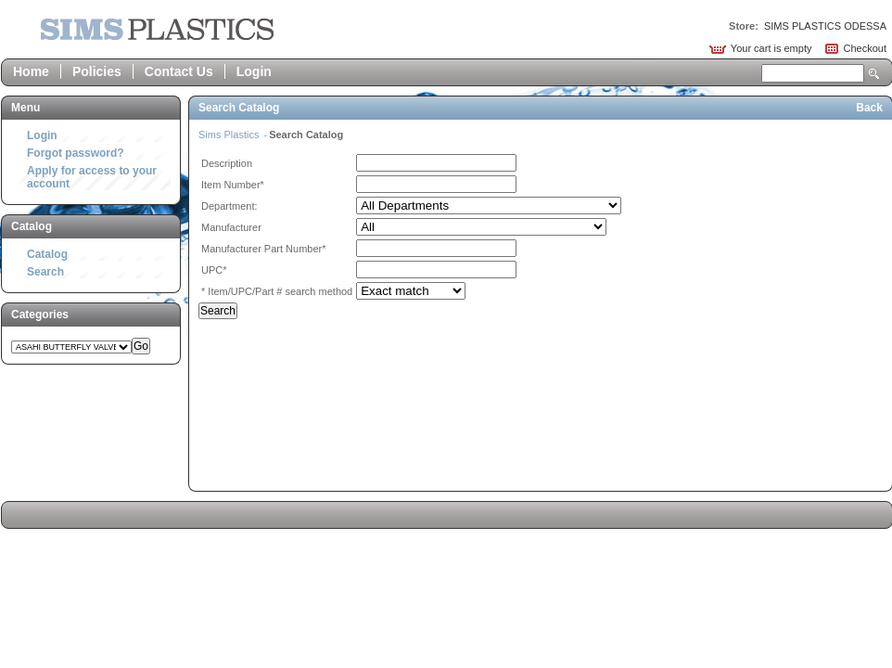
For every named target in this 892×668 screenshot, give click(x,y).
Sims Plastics (229, 134)
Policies (96, 71)
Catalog (47, 254)
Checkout (865, 48)
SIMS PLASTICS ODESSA (825, 26)
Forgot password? (75, 153)
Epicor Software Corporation (157, 29)
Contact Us (179, 71)
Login (254, 71)
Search (874, 74)
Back (869, 107)
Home (31, 71)
